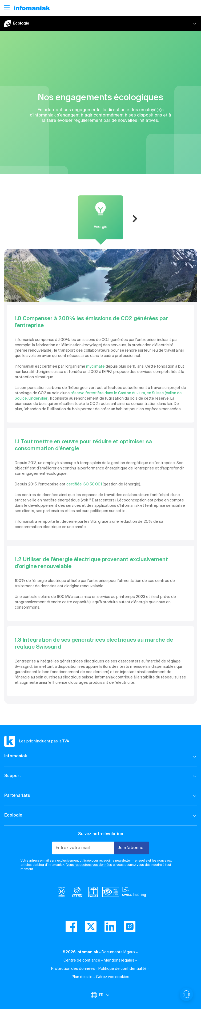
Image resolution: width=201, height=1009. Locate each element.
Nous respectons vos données (89, 865)
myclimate (95, 366)
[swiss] (93, 893)
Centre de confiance (81, 960)
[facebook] (71, 926)
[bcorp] (61, 893)
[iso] (110, 893)
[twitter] (91, 926)
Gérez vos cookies (112, 977)
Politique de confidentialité (122, 969)
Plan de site (82, 977)
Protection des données (73, 969)
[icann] (77, 893)
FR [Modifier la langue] (104, 995)
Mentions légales (119, 960)
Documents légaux (118, 952)
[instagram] (129, 926)
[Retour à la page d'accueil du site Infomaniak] (32, 8)
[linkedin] (110, 926)
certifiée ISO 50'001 (84, 484)
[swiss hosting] (134, 893)
